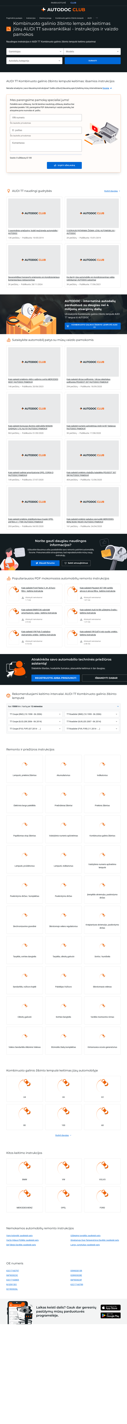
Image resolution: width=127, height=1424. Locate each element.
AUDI (90, 18)
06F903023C (12, 1275)
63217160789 (76, 1284)
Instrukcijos (30, 18)
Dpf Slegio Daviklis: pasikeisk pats (21, 1244)
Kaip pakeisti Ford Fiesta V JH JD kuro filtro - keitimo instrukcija (38, 589)
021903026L (12, 1289)
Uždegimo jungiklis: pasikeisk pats (85, 1235)
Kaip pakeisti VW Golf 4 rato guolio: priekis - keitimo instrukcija (99, 633)
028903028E (76, 1275)
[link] (107, 88)
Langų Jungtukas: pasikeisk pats (85, 1244)
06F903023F (76, 1279)
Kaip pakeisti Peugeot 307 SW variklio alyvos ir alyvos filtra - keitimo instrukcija (97, 589)
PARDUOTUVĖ (58, 2)
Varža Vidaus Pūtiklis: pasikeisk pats (22, 1240)
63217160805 (12, 1279)
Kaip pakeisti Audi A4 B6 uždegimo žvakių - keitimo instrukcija (99, 611)
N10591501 (11, 1284)
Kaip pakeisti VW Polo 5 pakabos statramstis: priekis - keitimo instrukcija (38, 633)
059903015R (76, 1270)
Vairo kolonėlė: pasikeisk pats (19, 1235)
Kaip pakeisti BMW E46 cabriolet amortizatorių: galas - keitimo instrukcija (39, 611)
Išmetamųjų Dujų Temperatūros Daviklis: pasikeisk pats (94, 1240)
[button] (63, 706)
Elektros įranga (45, 18)
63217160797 (12, 1270)
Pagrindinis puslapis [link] (14, 18)
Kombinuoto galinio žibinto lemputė (69, 18)
